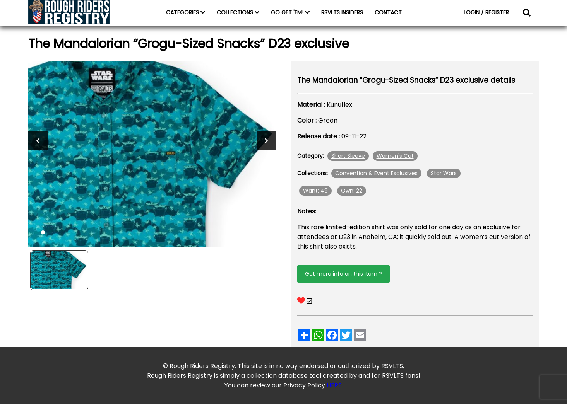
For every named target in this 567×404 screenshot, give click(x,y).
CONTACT (388, 12)
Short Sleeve (348, 156)
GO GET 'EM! (290, 12)
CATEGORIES (185, 12)
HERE (334, 385)
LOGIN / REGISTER (486, 12)
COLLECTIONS (238, 12)
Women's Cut (395, 156)
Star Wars (444, 173)
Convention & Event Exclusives (376, 173)
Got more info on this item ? (343, 274)
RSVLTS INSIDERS (342, 12)
